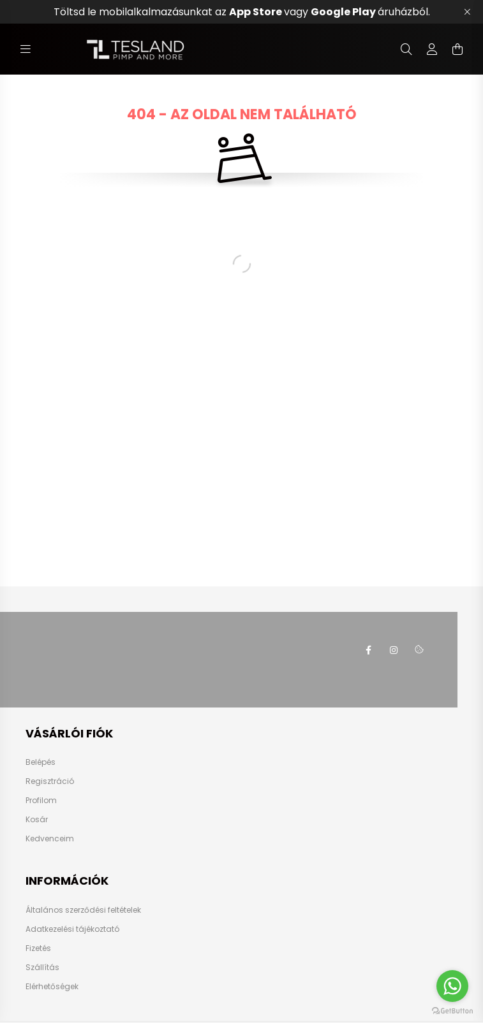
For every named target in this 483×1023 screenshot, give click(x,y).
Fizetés (38, 948)
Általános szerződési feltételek (83, 910)
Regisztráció (50, 781)
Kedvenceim (50, 838)
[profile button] (432, 49)
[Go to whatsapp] (452, 986)
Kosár (37, 819)
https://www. (368, 650)
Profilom (41, 800)
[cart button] (457, 49)
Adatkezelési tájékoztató (72, 929)
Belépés (41, 762)
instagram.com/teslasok (393, 650)
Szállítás (42, 967)
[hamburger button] (25, 49)
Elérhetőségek (52, 986)
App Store (256, 11)
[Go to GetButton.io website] (452, 1010)
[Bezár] (467, 12)
